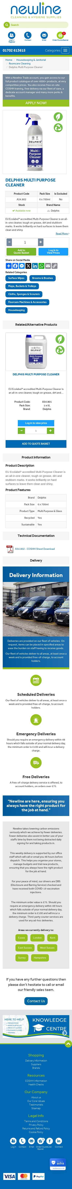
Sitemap (36, 1108)
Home (8, 59)
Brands (36, 1068)
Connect (59, 1143)
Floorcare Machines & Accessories (27, 302)
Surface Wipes (16, 278)
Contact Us (36, 1001)
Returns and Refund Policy (36, 1128)
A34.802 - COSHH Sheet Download (30, 548)
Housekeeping (16, 310)
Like (49, 1143)
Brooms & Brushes (42, 278)
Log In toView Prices (53, 251)
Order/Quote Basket (60, 36)
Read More (62, 233)
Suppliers (36, 1064)
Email (44, 36)
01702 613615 (14, 50)
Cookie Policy (36, 1132)
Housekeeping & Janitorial (31, 59)
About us (36, 1097)
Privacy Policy (36, 1124)
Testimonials (36, 1104)
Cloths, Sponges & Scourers (24, 294)
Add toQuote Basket (21, 251)
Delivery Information (36, 1060)
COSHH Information (36, 1080)
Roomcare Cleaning (20, 63)
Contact (27, 36)
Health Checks (36, 1084)
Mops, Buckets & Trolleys (22, 286)
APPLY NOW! (36, 103)
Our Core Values (36, 1101)
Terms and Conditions (36, 1121)
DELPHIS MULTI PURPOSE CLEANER (36, 374)
